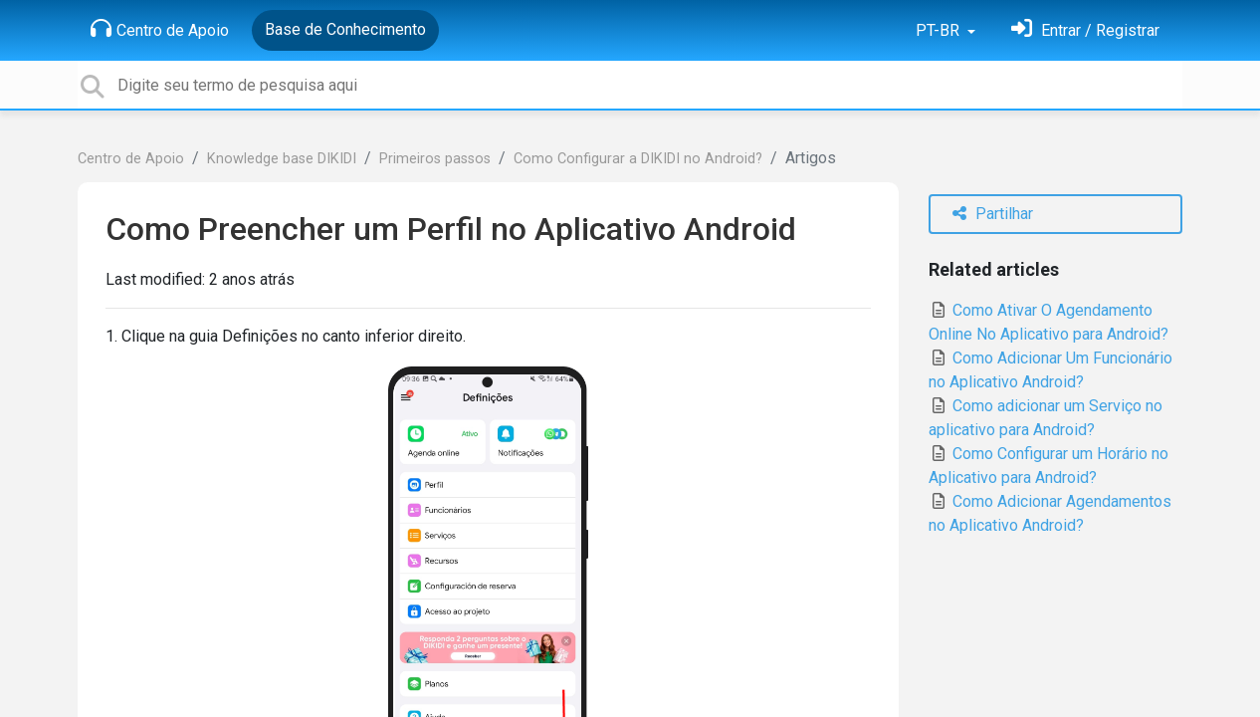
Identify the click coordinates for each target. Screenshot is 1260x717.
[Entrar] (1085, 30)
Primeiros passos (435, 158)
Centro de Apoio (160, 29)
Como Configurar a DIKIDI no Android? (638, 158)
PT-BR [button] (939, 30)
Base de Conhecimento (345, 29)
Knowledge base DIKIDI (281, 158)
